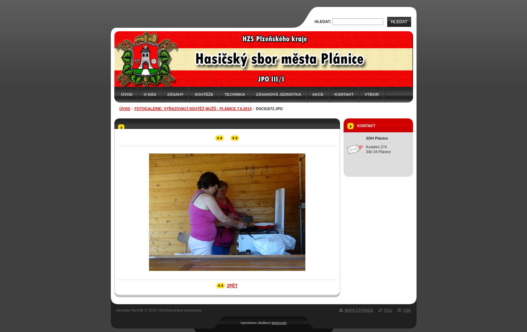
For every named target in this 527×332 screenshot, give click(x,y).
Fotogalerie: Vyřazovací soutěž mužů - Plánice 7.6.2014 (193, 109)
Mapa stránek (359, 310)
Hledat (399, 21)
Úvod (127, 94)
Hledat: (322, 21)
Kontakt (344, 94)
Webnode (279, 323)
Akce (317, 94)
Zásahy (175, 94)
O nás (149, 94)
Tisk (407, 310)
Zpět (232, 285)
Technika (234, 94)
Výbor (372, 94)
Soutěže (204, 94)
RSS (388, 310)
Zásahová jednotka (278, 94)
